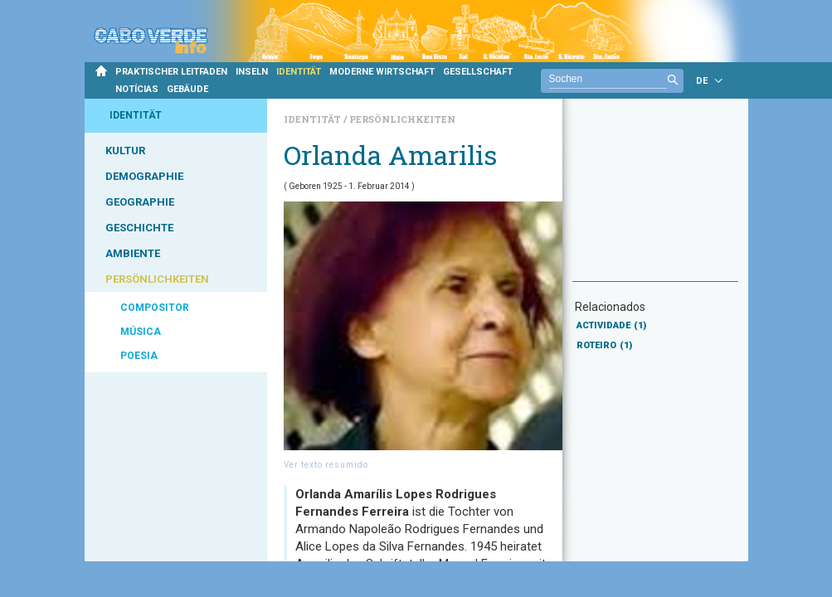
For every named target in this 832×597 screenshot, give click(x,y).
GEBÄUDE (187, 89)
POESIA (139, 356)
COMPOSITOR (154, 307)
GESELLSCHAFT (478, 71)
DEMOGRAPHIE (144, 176)
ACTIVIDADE (611, 325)
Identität (313, 119)
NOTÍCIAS (136, 89)
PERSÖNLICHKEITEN (157, 279)
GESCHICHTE (139, 227)
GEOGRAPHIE (139, 202)
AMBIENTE (132, 253)
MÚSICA (140, 331)
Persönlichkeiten (402, 119)
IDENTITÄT (298, 71)
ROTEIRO (604, 345)
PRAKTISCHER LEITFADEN (171, 71)
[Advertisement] (655, 198)
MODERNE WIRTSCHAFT (382, 71)
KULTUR (125, 150)
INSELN (252, 71)
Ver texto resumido (326, 464)
